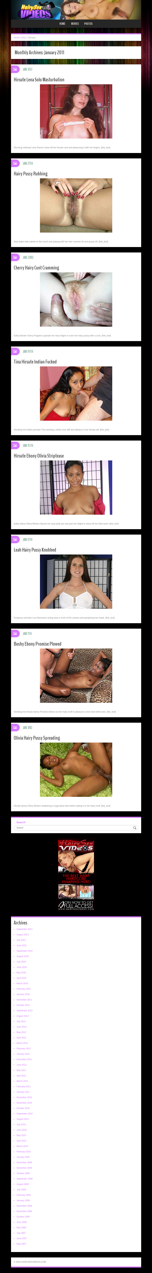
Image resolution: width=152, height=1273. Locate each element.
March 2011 (22, 1081)
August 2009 (23, 1184)
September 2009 (25, 1179)
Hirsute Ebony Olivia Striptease (39, 456)
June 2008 (22, 1222)
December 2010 (24, 1097)
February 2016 (24, 989)
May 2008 (21, 1227)
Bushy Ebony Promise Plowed (37, 644)
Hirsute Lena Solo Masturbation (39, 79)
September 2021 (25, 929)
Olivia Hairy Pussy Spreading (37, 738)
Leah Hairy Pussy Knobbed (35, 550)
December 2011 (24, 1059)
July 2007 (21, 1233)
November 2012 (24, 999)
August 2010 (23, 1119)
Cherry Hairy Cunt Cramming (36, 267)
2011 (23, 37)
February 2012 (24, 1048)
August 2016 (23, 956)
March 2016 (22, 983)
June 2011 (22, 1065)
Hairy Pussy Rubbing (31, 173)
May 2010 (21, 1135)
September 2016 (25, 951)
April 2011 (21, 1075)
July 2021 (21, 940)
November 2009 (24, 1168)
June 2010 (22, 1130)
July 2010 (21, 1124)
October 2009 (23, 1173)
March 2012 (22, 1043)
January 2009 (23, 1200)
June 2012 (22, 1027)
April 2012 (21, 1037)
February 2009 (24, 1195)
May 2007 (21, 1244)
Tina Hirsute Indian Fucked (35, 361)
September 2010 (25, 1113)
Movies (75, 24)
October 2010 (23, 1108)
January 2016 (23, 994)
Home (62, 24)
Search (20, 822)
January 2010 (23, 1157)
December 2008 (24, 1206)
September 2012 (25, 1010)
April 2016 (21, 978)
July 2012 (21, 1021)
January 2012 (23, 1054)
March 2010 (22, 1146)
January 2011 (23, 1092)
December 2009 (24, 1162)
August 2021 (23, 934)
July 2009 (21, 1189)
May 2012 (21, 1032)
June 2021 (22, 945)
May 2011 (21, 1070)
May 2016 (21, 972)
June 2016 (22, 967)
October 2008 (23, 1216)
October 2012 (23, 1005)
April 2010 (21, 1141)
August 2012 (23, 1016)
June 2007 (22, 1238)
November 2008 (24, 1211)
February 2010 (24, 1151)
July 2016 (21, 961)
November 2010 (24, 1103)
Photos (88, 24)
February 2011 (24, 1086)
